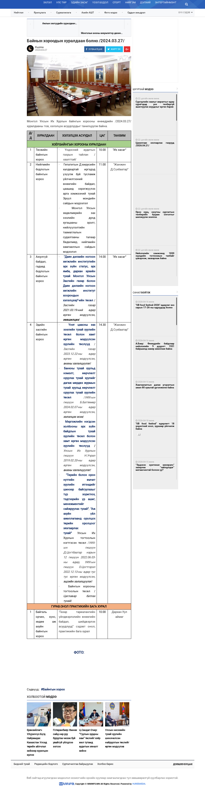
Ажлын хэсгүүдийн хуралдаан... (59, 23)
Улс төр (61, 2)
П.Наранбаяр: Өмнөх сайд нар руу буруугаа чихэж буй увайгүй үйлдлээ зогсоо (65, 738)
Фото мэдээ (110, 12)
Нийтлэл (18, 12)
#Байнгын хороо (53, 689)
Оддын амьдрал (136, 12)
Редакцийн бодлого (46, 764)
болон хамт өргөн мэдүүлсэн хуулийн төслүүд (79, 441)
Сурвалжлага (63, 12)
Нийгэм (130, 2)
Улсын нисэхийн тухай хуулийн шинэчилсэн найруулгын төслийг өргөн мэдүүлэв (117, 738)
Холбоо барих (105, 764)
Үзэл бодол (100, 2)
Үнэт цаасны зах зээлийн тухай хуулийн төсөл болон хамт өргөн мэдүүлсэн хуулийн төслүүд (79, 334)
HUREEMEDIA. (139, 784)
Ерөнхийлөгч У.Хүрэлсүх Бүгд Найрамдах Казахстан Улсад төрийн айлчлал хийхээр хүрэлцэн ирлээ (37, 742)
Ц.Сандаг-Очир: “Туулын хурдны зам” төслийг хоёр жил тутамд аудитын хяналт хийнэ (89, 740)
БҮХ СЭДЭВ (186, 12)
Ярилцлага (40, 12)
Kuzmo (39, 47)
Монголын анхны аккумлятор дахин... (101, 33)
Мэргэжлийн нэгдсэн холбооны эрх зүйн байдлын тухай (79, 426)
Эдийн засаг (79, 2)
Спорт (117, 2)
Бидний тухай (22, 764)
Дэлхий (145, 2)
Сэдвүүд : (34, 689)
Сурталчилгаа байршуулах (77, 764)
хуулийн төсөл (75, 436)
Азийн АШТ (88, 12)
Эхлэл (47, 2)
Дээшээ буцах (182, 764)
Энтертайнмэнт (165, 2)
